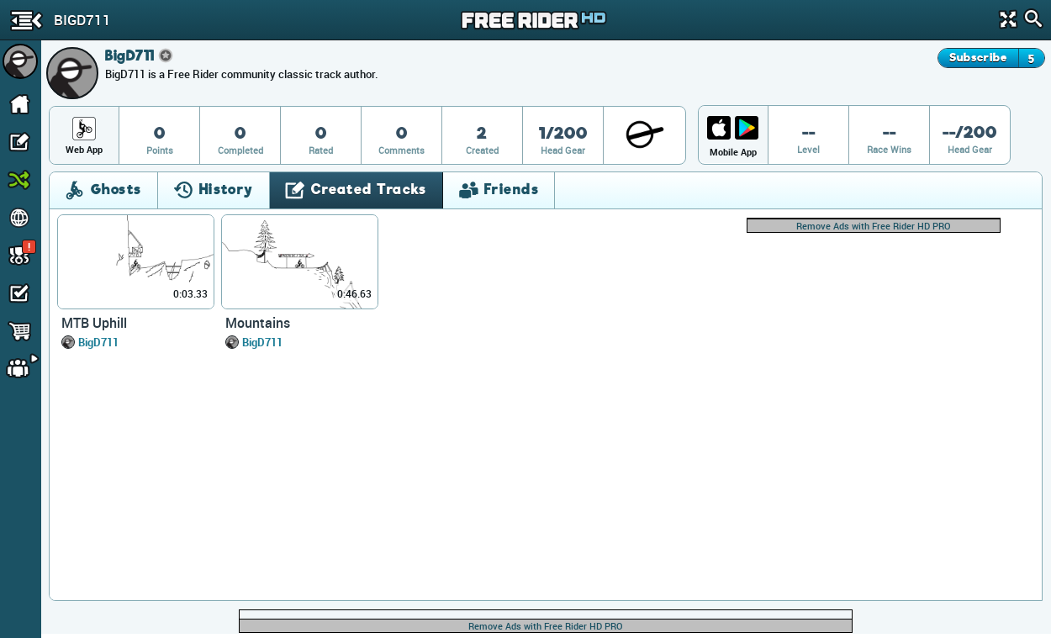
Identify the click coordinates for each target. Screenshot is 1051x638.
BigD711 (98, 342)
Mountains (257, 323)
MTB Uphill (94, 323)
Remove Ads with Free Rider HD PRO (873, 225)
